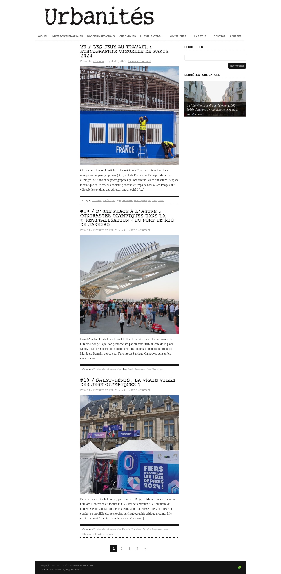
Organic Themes (74, 569)
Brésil (131, 369)
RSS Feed (74, 565)
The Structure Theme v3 (51, 569)
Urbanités (140, 15)
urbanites (98, 61)
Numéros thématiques (67, 36)
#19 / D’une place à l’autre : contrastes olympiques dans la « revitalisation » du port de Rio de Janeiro (127, 218)
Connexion (87, 565)
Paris (154, 200)
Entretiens (136, 529)
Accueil (42, 36)
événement (127, 200)
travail (161, 200)
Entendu (126, 529)
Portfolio (107, 200)
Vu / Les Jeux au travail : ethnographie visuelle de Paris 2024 (124, 51)
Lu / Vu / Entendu (151, 36)
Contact (219, 36)
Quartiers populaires (105, 534)
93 (149, 529)
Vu (113, 200)
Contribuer (178, 36)
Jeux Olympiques (142, 200)
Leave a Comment (139, 61)
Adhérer (236, 36)
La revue (200, 36)
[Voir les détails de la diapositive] (215, 98)
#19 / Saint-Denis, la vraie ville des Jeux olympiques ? (127, 382)
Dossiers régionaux (101, 36)
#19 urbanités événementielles (106, 369)
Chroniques (127, 36)
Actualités (96, 200)
